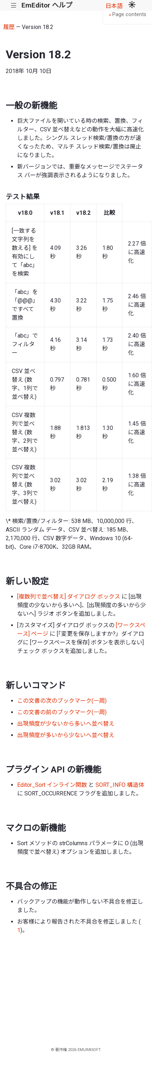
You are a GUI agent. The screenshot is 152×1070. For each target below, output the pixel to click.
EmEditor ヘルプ (46, 5)
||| (13, 6)
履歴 (9, 27)
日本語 (114, 6)
